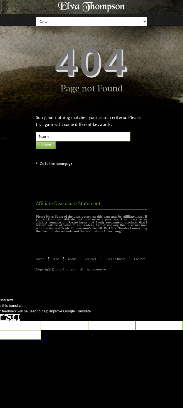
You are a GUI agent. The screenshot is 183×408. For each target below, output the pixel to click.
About (72, 259)
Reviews (90, 259)
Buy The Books (115, 259)
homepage (64, 163)
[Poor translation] (13, 317)
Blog (56, 259)
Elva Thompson (66, 269)
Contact (139, 259)
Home (40, 259)
